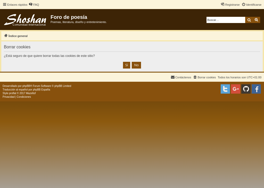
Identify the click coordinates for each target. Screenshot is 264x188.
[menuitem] (34, 5)
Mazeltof (31, 93)
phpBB (26, 86)
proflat (12, 93)
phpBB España (41, 89)
